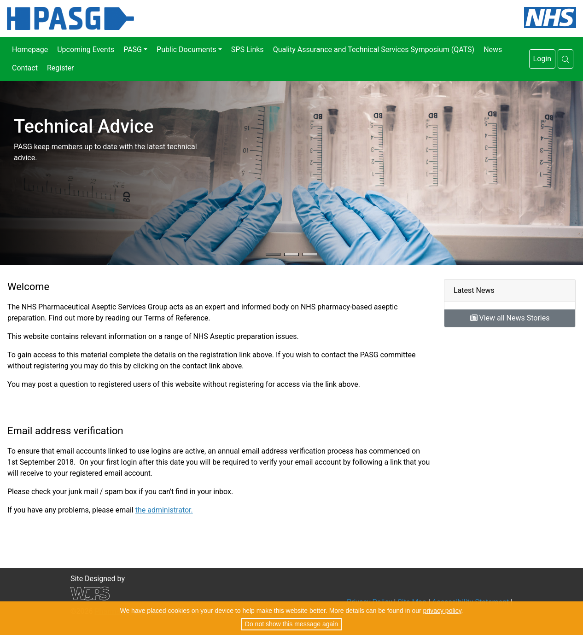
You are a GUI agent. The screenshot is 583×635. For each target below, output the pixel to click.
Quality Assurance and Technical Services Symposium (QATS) (374, 49)
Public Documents (186, 49)
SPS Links (247, 49)
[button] (565, 59)
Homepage (30, 49)
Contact (25, 68)
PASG (132, 49)
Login (542, 58)
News (493, 49)
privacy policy (442, 610)
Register (60, 68)
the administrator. (164, 510)
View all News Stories (510, 318)
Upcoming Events (85, 49)
